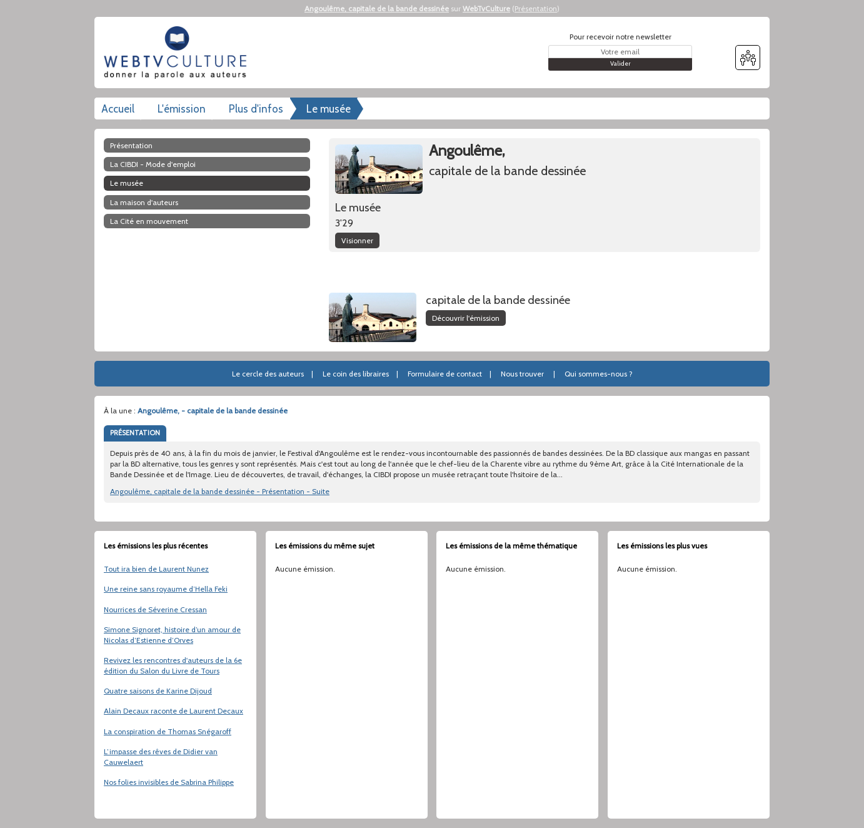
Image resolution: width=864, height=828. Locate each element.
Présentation (536, 8)
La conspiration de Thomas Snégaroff (167, 731)
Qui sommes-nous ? (599, 373)
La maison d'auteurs (144, 202)
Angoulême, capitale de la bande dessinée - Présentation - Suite (219, 491)
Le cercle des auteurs (268, 373)
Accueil (117, 109)
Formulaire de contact (445, 373)
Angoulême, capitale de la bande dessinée (376, 8)
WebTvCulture (486, 8)
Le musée (328, 109)
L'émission (182, 109)
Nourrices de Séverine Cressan (155, 609)
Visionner (357, 240)
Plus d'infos (256, 109)
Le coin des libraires (356, 373)
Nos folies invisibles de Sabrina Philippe (169, 782)
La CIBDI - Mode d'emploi (153, 164)
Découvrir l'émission (466, 318)
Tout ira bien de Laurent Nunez (156, 568)
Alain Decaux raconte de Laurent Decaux (173, 710)
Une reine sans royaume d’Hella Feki (166, 588)
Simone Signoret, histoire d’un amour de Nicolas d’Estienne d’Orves (172, 635)
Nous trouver (522, 373)
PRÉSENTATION (135, 432)
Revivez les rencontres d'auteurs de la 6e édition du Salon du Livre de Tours (173, 665)
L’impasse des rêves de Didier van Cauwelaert (161, 757)
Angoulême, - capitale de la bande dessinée (213, 410)
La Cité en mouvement (149, 221)
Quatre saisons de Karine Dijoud (158, 690)
